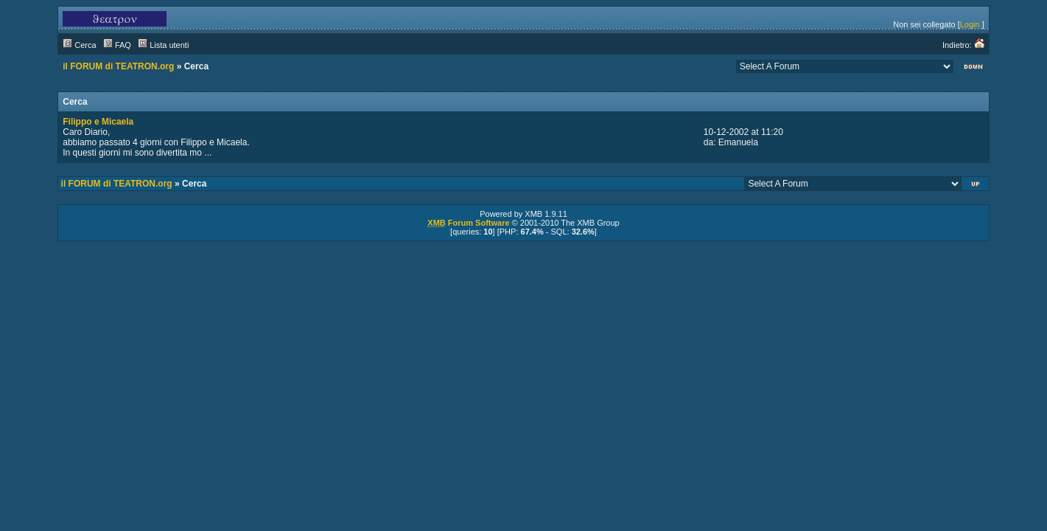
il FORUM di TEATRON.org (118, 66)
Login (970, 24)
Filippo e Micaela (98, 122)
